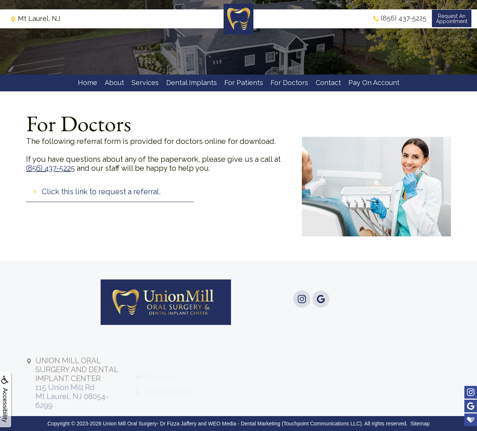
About (114, 82)
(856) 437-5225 (50, 168)
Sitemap (419, 424)
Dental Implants (191, 82)
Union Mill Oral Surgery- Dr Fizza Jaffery (149, 424)
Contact (328, 82)
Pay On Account (373, 82)
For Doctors (289, 82)
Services (145, 82)
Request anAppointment (451, 24)
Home (87, 82)
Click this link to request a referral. (101, 191)
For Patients (243, 82)
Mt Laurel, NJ (35, 24)
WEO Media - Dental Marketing (244, 424)
